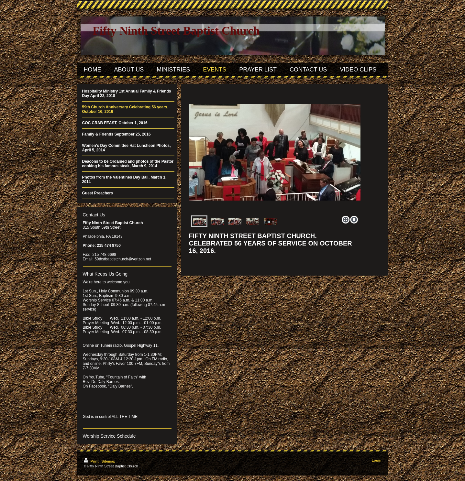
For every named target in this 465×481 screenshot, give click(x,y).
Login (377, 460)
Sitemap (109, 461)
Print (92, 461)
